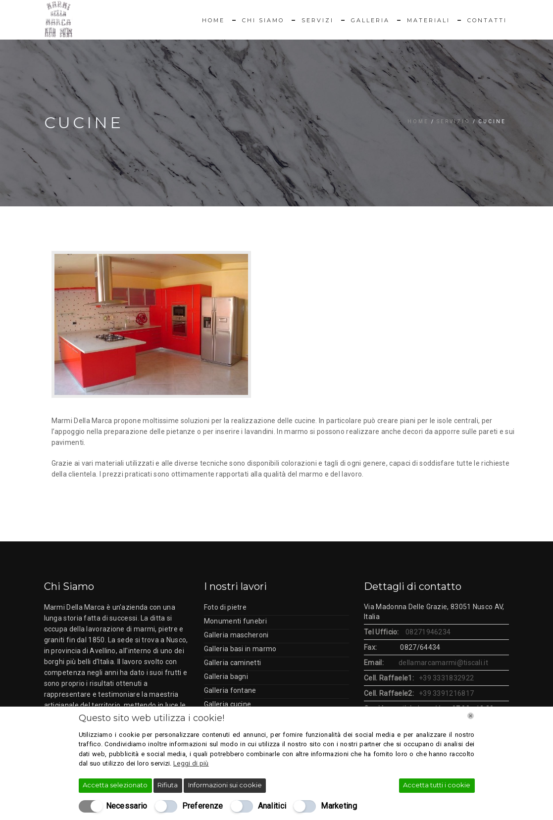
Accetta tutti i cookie (436, 785)
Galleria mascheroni (236, 635)
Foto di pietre (225, 607)
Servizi (318, 20)
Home (213, 20)
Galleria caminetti (232, 663)
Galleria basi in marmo (240, 649)
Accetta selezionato (115, 785)
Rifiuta (167, 785)
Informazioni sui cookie (225, 785)
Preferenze (202, 806)
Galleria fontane (230, 690)
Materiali (428, 20)
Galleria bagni (226, 676)
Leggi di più (191, 763)
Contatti (487, 20)
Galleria (370, 20)
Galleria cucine (227, 704)
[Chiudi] (470, 716)
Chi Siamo (263, 20)
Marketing (339, 806)
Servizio (453, 121)
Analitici (272, 806)
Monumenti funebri (235, 621)
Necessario (127, 806)
